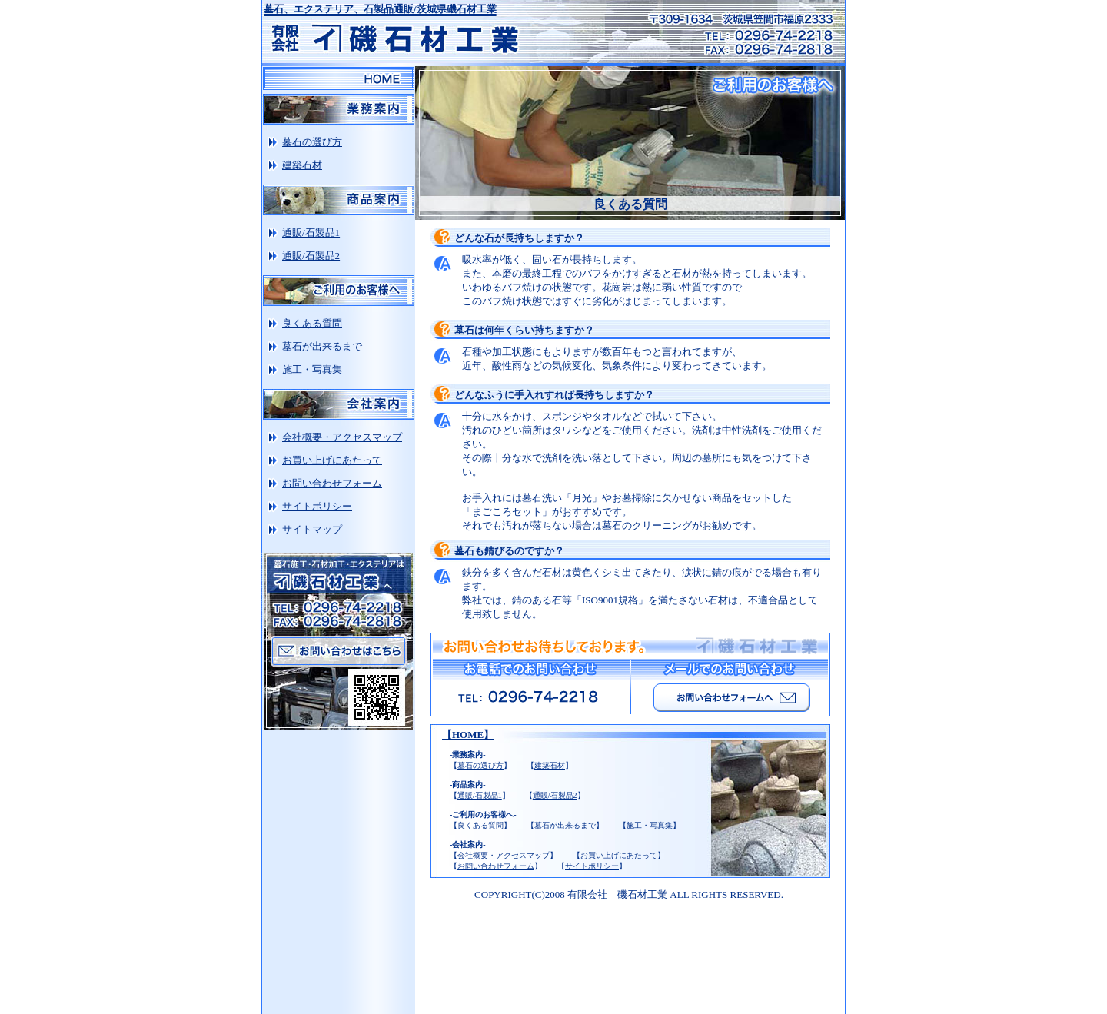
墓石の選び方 (480, 765)
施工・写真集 (650, 825)
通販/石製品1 (479, 795)
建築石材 (549, 765)
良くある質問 (480, 825)
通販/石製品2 (555, 795)
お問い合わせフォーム (495, 866)
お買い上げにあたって (618, 855)
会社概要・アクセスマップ (503, 855)
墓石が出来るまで (565, 825)
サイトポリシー (592, 866)
